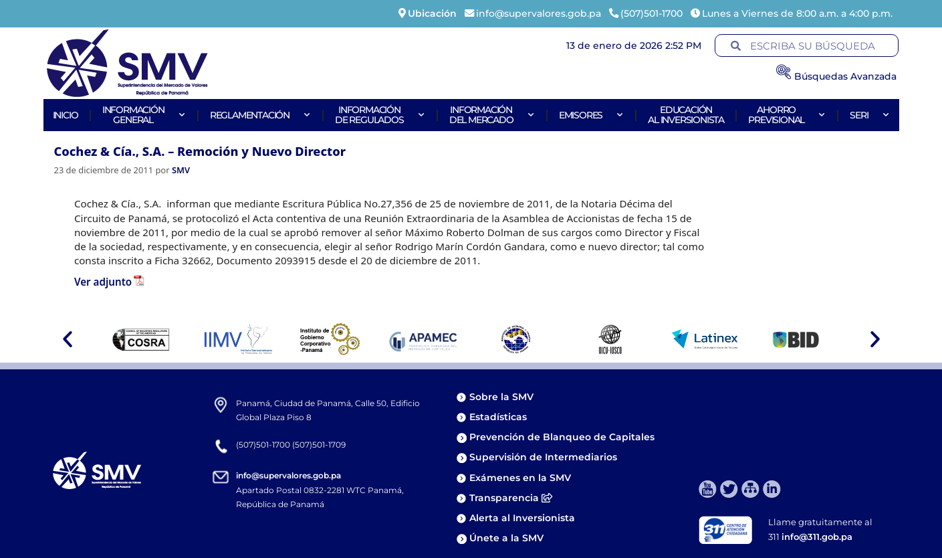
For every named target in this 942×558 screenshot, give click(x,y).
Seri (869, 115)
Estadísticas (499, 417)
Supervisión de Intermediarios (543, 457)
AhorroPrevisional (787, 114)
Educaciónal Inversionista (686, 114)
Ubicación (432, 13)
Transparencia (510, 498)
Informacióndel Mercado (492, 114)
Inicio (65, 115)
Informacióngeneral (144, 114)
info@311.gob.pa (817, 536)
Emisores (591, 115)
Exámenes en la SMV (520, 478)
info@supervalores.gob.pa (288, 475)
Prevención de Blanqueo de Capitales (562, 437)
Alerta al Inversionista (522, 518)
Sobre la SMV (501, 397)
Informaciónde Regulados (380, 114)
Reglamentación (260, 115)
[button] (67, 339)
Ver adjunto (103, 281)
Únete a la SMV (506, 538)
